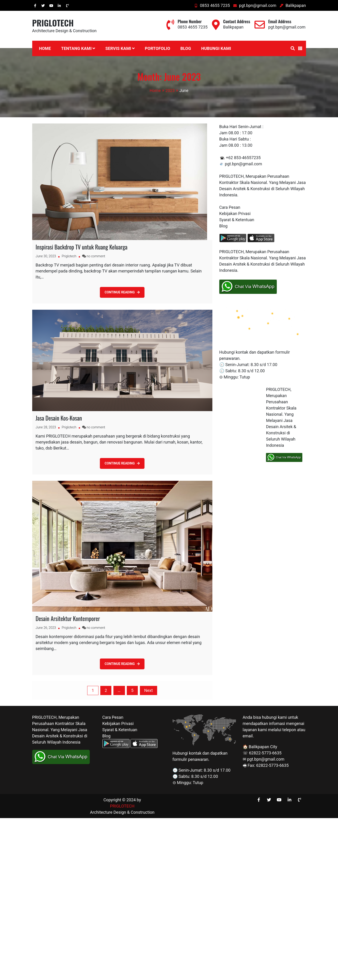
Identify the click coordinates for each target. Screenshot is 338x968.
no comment (96, 256)
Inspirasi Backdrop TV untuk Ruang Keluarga (81, 247)
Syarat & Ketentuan (236, 219)
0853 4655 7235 (212, 5)
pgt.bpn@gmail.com (255, 5)
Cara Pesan (229, 207)
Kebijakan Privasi (235, 213)
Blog (185, 48)
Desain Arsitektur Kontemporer (68, 618)
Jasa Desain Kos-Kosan (59, 418)
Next (148, 690)
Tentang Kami (76, 48)
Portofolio (157, 48)
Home (45, 48)
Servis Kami (118, 48)
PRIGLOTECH (53, 23)
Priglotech (69, 256)
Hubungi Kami (216, 48)
